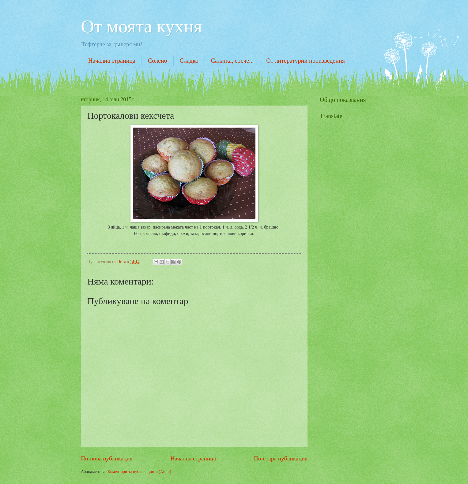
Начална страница (111, 60)
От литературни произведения (305, 60)
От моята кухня (141, 26)
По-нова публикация (107, 458)
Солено (157, 60)
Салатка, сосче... (232, 60)
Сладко (189, 60)
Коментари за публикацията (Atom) (139, 471)
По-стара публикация (281, 458)
